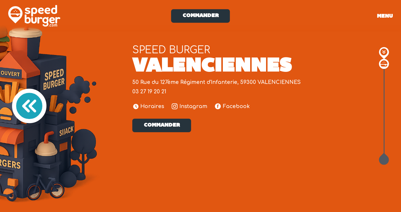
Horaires (148, 106)
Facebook (232, 106)
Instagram (190, 106)
